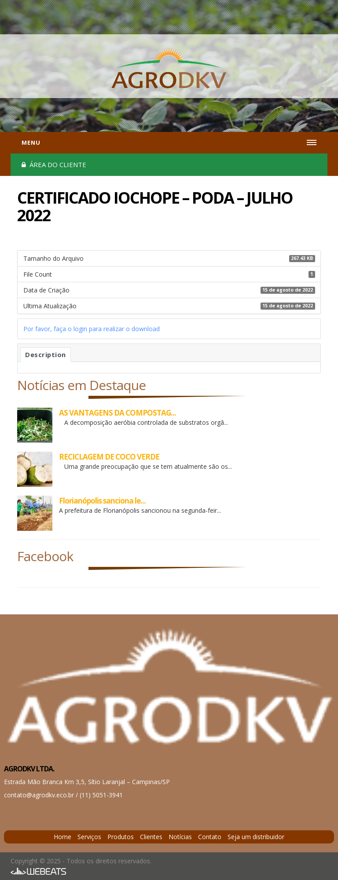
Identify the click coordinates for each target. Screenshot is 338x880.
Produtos (120, 837)
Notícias (180, 837)
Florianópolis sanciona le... (102, 501)
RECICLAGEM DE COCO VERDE (109, 457)
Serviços (89, 837)
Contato (209, 837)
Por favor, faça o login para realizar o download (91, 329)
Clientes (151, 837)
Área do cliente (54, 164)
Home (62, 837)
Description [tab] (45, 354)
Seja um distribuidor (256, 837)
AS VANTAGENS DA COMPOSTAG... (117, 413)
